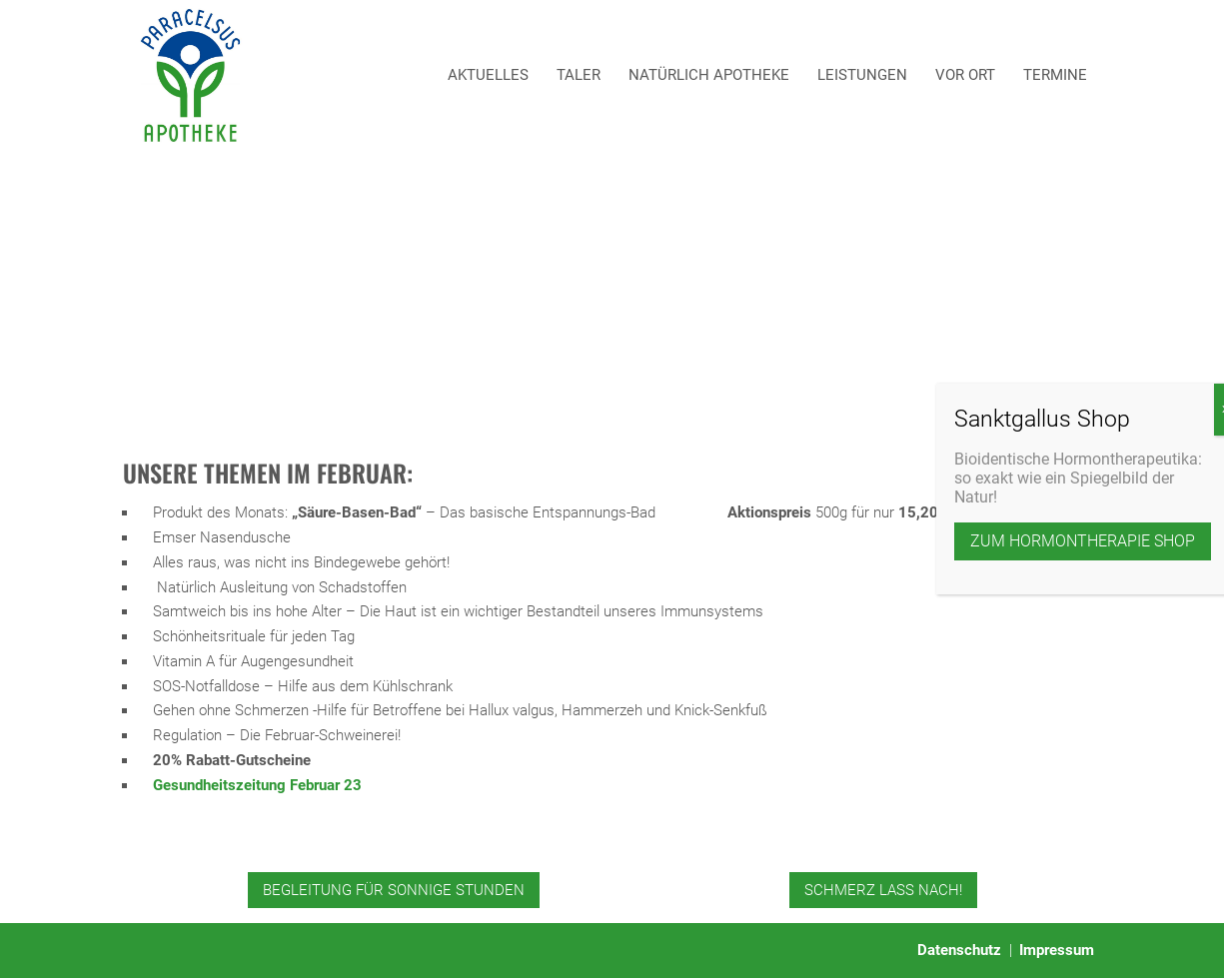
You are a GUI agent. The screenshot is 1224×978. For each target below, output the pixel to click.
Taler (579, 75)
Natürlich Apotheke (708, 75)
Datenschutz (959, 950)
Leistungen (862, 75)
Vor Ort (965, 75)
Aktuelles (488, 75)
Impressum (1056, 950)
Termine (1055, 75)
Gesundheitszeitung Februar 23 (257, 785)
